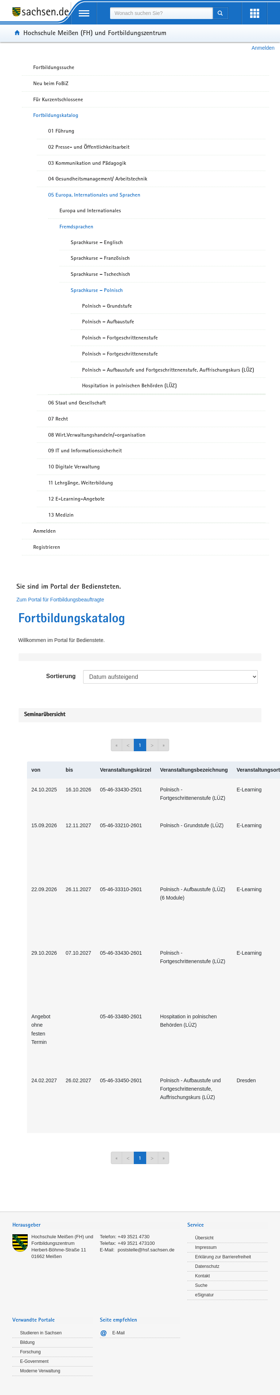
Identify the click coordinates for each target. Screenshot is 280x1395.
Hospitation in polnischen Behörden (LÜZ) (129, 385)
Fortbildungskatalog (55, 115)
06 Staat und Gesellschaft (77, 402)
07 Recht (58, 418)
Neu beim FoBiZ (51, 83)
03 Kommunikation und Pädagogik (87, 163)
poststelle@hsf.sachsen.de (146, 1250)
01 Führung (61, 131)
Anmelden (263, 48)
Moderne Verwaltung (40, 1370)
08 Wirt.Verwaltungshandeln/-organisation (96, 435)
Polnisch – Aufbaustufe (108, 321)
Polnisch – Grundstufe (107, 306)
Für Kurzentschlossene (58, 99)
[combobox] (161, 13)
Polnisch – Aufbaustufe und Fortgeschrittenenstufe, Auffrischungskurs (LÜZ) (168, 369)
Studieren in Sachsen (41, 1332)
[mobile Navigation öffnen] (84, 13)
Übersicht (204, 1237)
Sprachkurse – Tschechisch (100, 274)
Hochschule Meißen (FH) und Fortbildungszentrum (94, 32)
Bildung (27, 1342)
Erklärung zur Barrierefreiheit (223, 1256)
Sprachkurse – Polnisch (97, 290)
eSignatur (204, 1294)
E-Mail (118, 1332)
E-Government (34, 1361)
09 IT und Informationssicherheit (85, 450)
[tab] (96, 1225)
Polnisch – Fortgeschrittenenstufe (120, 337)
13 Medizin (61, 515)
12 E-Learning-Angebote (76, 498)
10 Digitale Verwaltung (74, 466)
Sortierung (61, 676)
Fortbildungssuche (53, 67)
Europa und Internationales (90, 210)
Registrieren (46, 547)
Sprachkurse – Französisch (100, 258)
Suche (201, 1285)
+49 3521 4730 (133, 1236)
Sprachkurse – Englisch (97, 242)
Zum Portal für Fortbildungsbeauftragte (60, 600)
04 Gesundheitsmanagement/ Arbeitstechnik (97, 178)
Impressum (206, 1247)
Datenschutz (207, 1266)
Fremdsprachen (76, 226)
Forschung (30, 1351)
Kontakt (202, 1275)
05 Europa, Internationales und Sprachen (94, 194)
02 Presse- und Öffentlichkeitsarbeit (88, 147)
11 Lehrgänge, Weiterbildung (80, 482)
